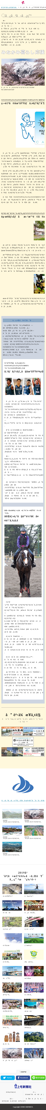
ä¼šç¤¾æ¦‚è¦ (11, 1092)
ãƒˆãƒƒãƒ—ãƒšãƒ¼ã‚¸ (9, 7)
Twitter (7, 1078)
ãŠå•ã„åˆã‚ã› (34, 1098)
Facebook (23, 1078)
